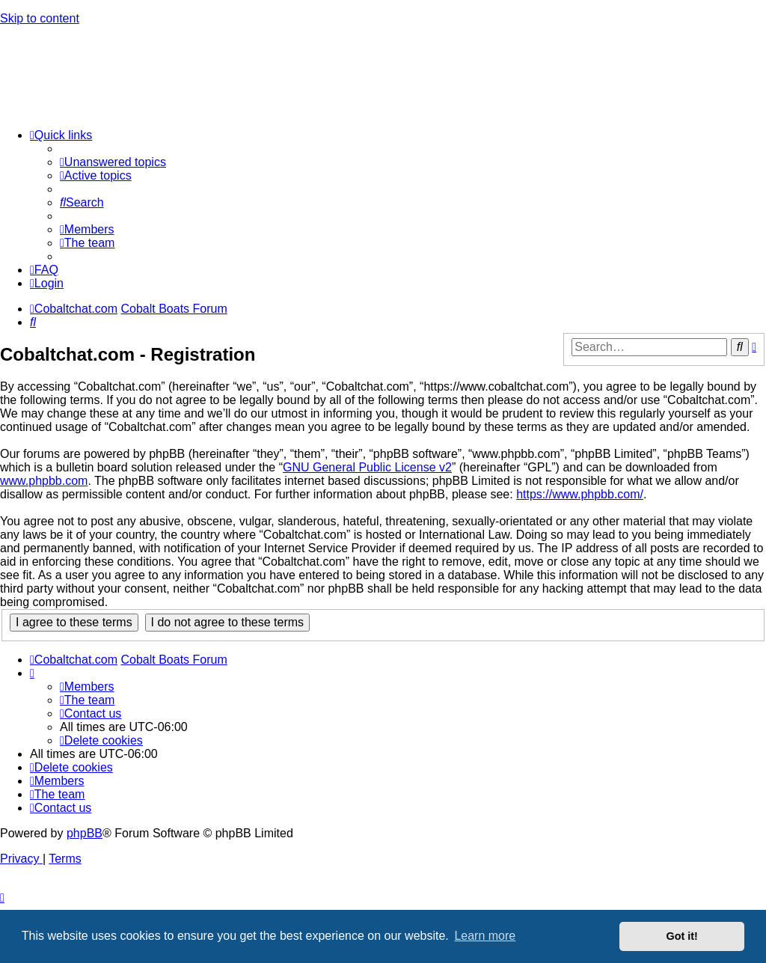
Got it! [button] (682, 936)
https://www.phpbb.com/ (579, 494)
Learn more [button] (484, 935)
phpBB (84, 833)
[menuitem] (113, 162)
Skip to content (39, 18)
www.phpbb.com (44, 480)
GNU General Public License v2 (367, 467)
